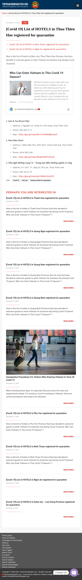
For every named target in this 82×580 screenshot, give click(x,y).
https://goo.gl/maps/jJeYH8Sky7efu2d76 (36, 176)
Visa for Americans (9, 567)
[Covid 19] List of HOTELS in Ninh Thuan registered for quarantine (37, 44)
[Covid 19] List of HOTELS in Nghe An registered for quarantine (36, 49)
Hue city (25, 180)
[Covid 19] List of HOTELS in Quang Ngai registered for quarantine (38, 231)
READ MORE (68, 221)
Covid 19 (16, 180)
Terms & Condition (8, 538)
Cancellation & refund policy (12, 540)
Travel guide (6, 548)
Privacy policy (7, 535)
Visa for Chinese (8, 557)
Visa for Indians (7, 560)
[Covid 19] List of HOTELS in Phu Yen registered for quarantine (36, 413)
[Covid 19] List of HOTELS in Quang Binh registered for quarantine (38, 298)
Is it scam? (6, 555)
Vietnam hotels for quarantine (40, 180)
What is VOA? (7, 553)
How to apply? (7, 550)
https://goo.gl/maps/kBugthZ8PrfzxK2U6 (37, 157)
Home (4, 13)
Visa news (5, 545)
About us (5, 543)
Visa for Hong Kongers (10, 565)
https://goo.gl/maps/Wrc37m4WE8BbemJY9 (38, 134)
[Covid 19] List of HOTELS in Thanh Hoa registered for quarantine (37, 198)
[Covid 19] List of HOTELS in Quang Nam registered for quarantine (38, 264)
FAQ (25, 23)
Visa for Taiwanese (9, 562)
